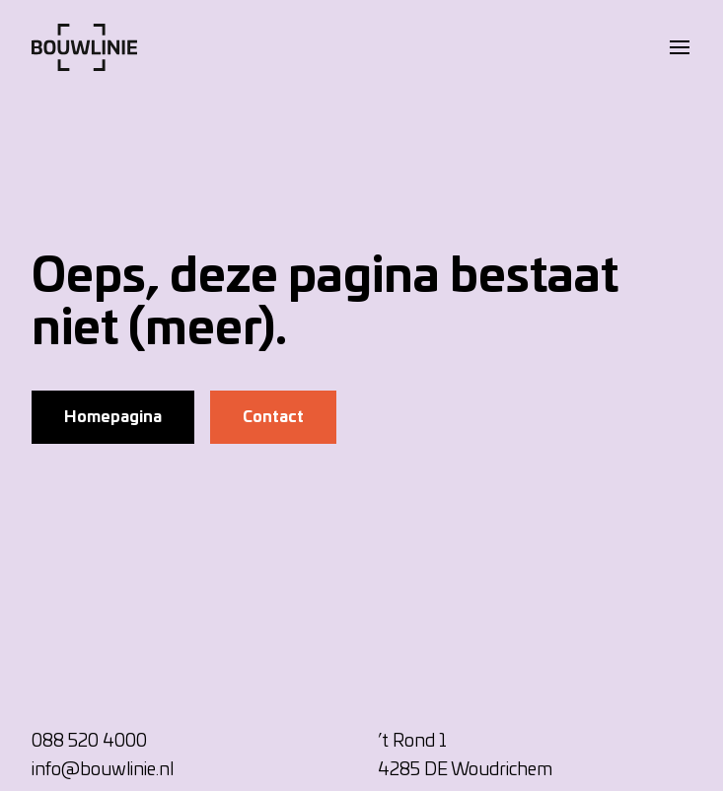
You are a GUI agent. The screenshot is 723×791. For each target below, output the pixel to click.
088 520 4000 (89, 742)
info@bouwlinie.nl (103, 770)
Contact (273, 417)
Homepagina (113, 417)
